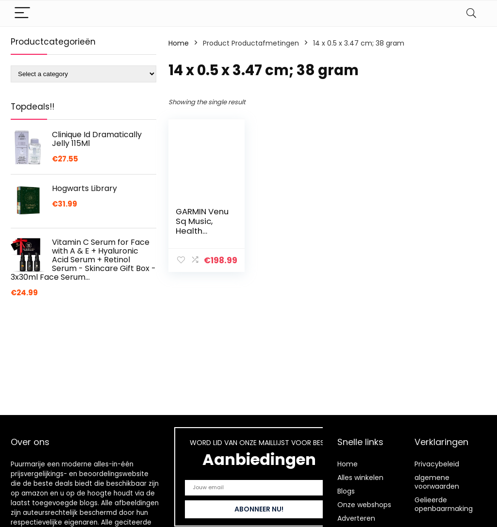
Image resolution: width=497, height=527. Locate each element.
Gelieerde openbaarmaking (443, 504)
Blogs (346, 491)
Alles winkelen (360, 477)
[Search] (471, 13)
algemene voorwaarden (436, 482)
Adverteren (356, 518)
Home (178, 43)
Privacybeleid (436, 464)
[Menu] (22, 13)
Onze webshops (364, 505)
